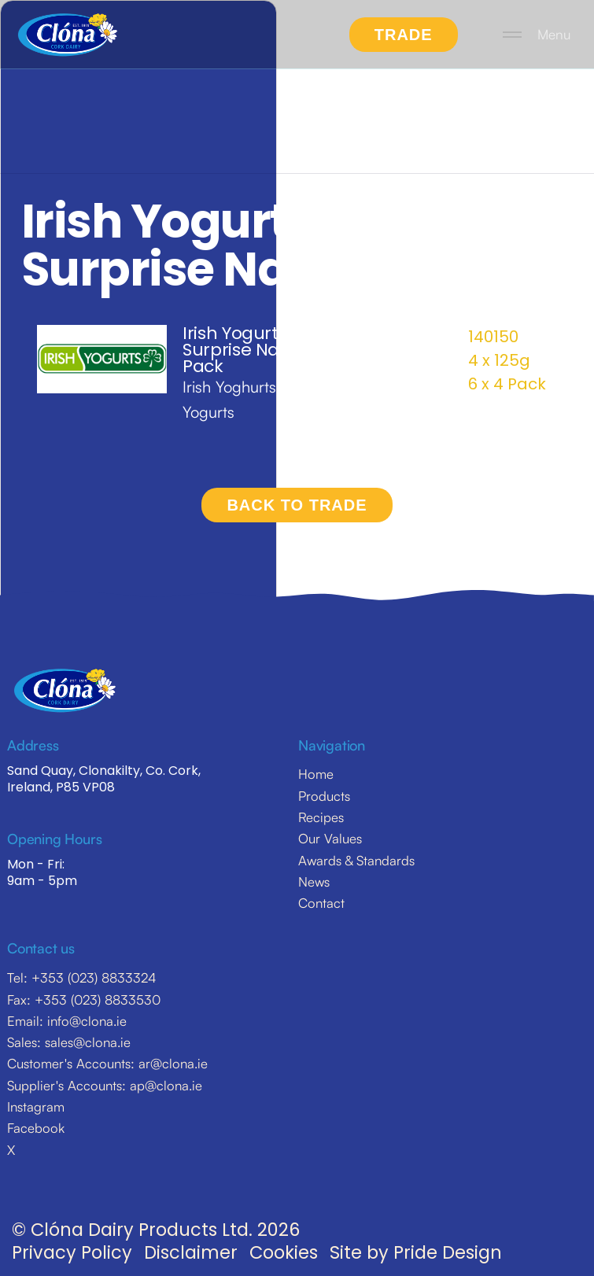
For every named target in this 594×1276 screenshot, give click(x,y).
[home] (67, 34)
